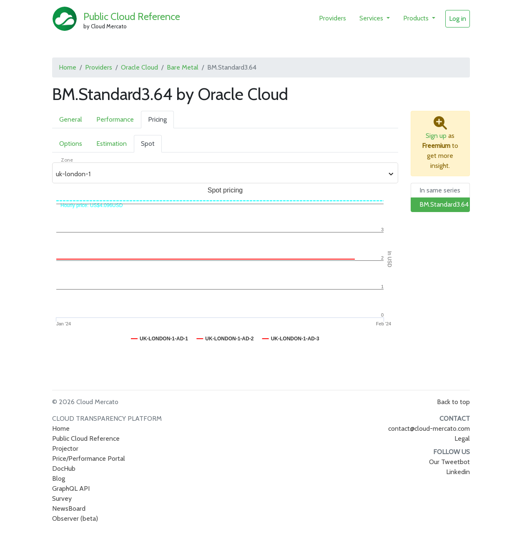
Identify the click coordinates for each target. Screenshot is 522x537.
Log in (457, 18)
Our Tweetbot (449, 462)
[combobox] (221, 174)
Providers (332, 18)
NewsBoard (68, 508)
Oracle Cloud (139, 67)
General (70, 119)
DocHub (63, 468)
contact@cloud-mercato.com (429, 428)
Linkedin (458, 472)
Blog (58, 478)
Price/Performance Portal (88, 458)
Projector (65, 448)
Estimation (111, 143)
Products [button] (416, 18)
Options (70, 143)
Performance (115, 119)
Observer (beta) (75, 518)
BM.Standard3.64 (444, 204)
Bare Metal (182, 67)
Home (67, 67)
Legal (462, 438)
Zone (67, 160)
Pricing (157, 119)
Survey (62, 498)
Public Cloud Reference (131, 16)
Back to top (453, 402)
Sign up (436, 136)
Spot (148, 143)
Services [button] (372, 18)
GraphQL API (71, 488)
